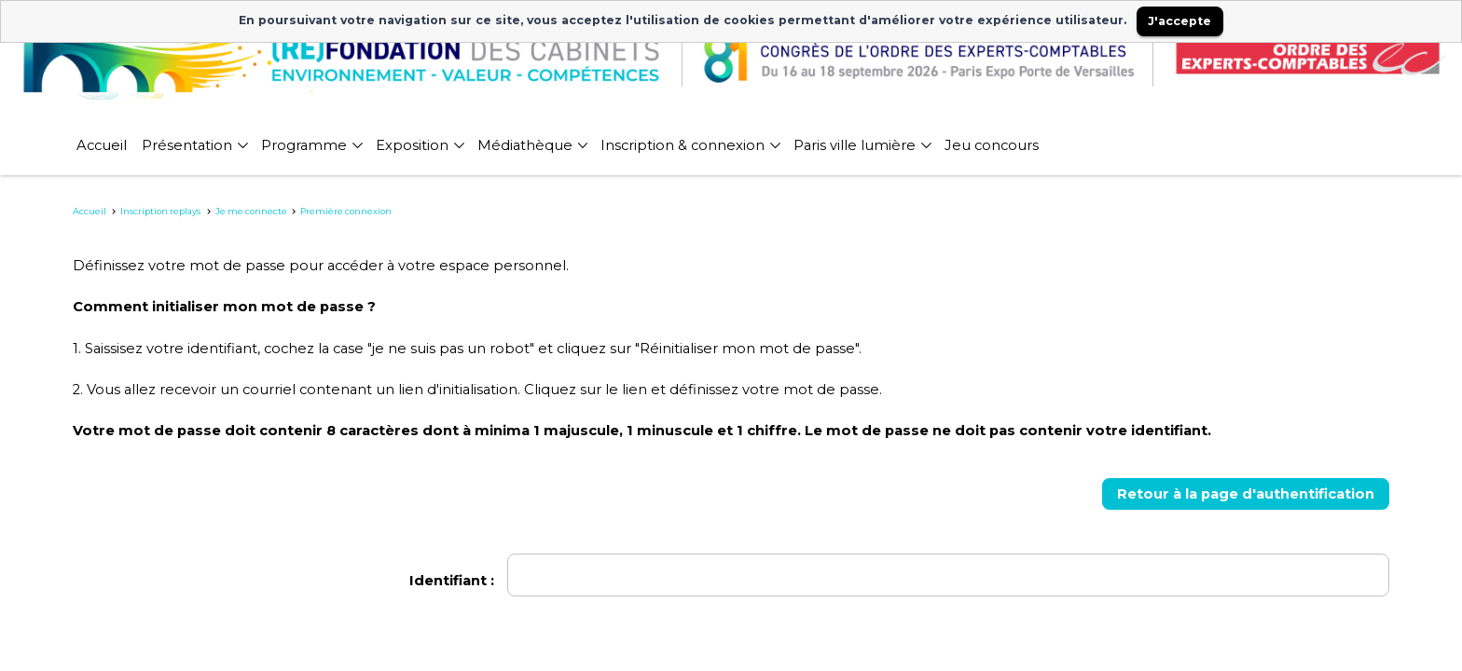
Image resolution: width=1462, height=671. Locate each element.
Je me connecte (251, 211)
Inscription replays (161, 211)
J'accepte (1179, 21)
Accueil (89, 211)
